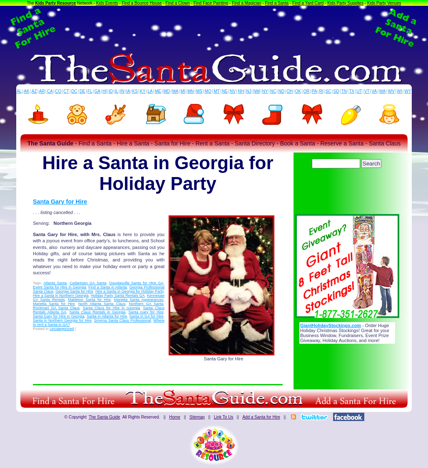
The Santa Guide (104, 417)
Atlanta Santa (55, 283)
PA (314, 91)
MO (208, 91)
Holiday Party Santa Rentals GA (118, 295)
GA (97, 91)
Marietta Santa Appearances (139, 300)
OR (307, 91)
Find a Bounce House (142, 3)
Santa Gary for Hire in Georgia (59, 316)
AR (42, 91)
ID (111, 91)
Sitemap (197, 417)
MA (175, 91)
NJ (248, 91)
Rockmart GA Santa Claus (56, 308)
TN (344, 91)
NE (225, 91)
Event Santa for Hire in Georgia (59, 287)
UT (359, 91)
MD (167, 91)
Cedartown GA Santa (88, 283)
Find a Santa (277, 3)
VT (367, 91)
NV (233, 91)
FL (89, 91)
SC (328, 91)
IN (122, 91)
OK (298, 91)
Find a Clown (177, 3)
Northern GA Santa (146, 304)
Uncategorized (62, 329)
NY (265, 91)
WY (407, 91)
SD (336, 91)
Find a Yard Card (307, 3)
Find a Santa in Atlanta (107, 287)
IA (128, 91)
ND (281, 91)
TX (351, 91)
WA (382, 91)
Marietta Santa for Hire (54, 304)
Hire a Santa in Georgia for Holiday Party (129, 291)
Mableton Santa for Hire (89, 300)
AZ (34, 91)
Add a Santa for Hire (261, 417)
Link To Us (224, 417)
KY (142, 91)
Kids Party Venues (384, 3)
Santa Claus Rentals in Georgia (98, 312)
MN (190, 91)
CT (66, 91)
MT (216, 91)
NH (241, 91)
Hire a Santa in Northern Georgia (61, 295)
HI (104, 91)
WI (399, 91)
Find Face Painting (211, 3)
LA (150, 91)
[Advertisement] (214, 28)
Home (174, 417)
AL (19, 91)
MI (183, 91)
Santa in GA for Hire (146, 316)
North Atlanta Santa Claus (102, 304)
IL (116, 91)
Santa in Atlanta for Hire (107, 316)
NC (273, 91)
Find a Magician (246, 3)
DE (82, 91)
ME (158, 91)
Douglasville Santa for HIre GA (136, 283)
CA (50, 91)
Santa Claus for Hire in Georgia (111, 308)
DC (74, 91)
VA (374, 91)
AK (26, 91)
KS (135, 91)
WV (391, 91)
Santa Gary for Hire (60, 201)
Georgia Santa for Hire (74, 291)
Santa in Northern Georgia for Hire (62, 320)
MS (199, 91)
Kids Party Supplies (345, 3)
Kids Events (107, 3)
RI (321, 91)
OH (289, 91)
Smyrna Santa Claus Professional (122, 320)
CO (58, 91)
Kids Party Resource (55, 3)
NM (257, 91)
